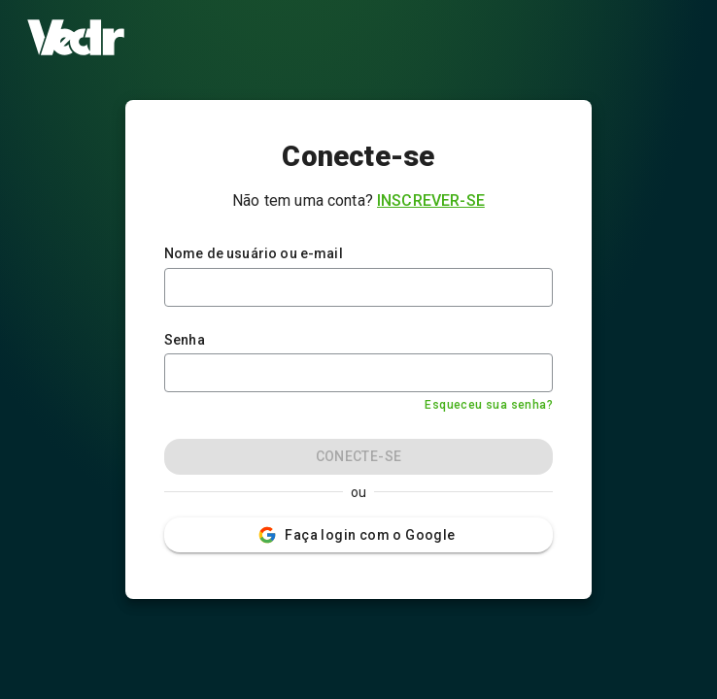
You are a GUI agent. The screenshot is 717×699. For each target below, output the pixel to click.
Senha (184, 340)
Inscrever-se (431, 200)
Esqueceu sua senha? (489, 405)
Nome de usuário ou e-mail (253, 253)
